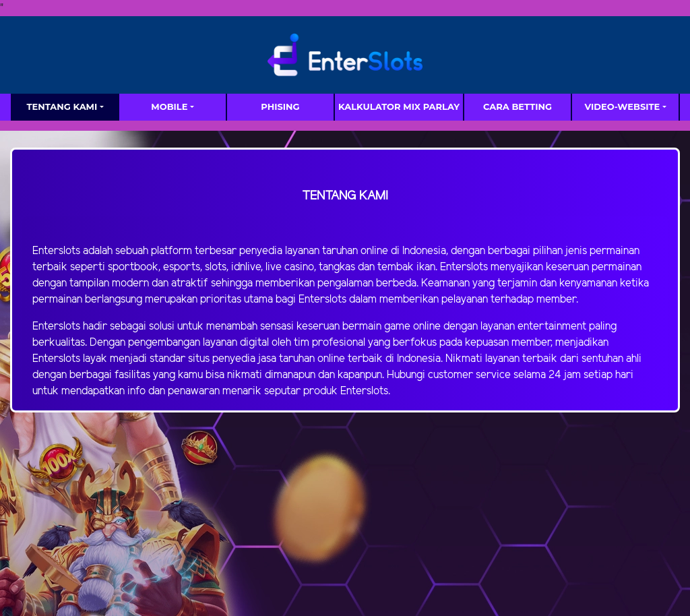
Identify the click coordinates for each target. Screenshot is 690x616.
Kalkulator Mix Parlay (399, 106)
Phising (280, 106)
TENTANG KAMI (61, 106)
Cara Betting (517, 106)
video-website (622, 106)
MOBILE (169, 106)
